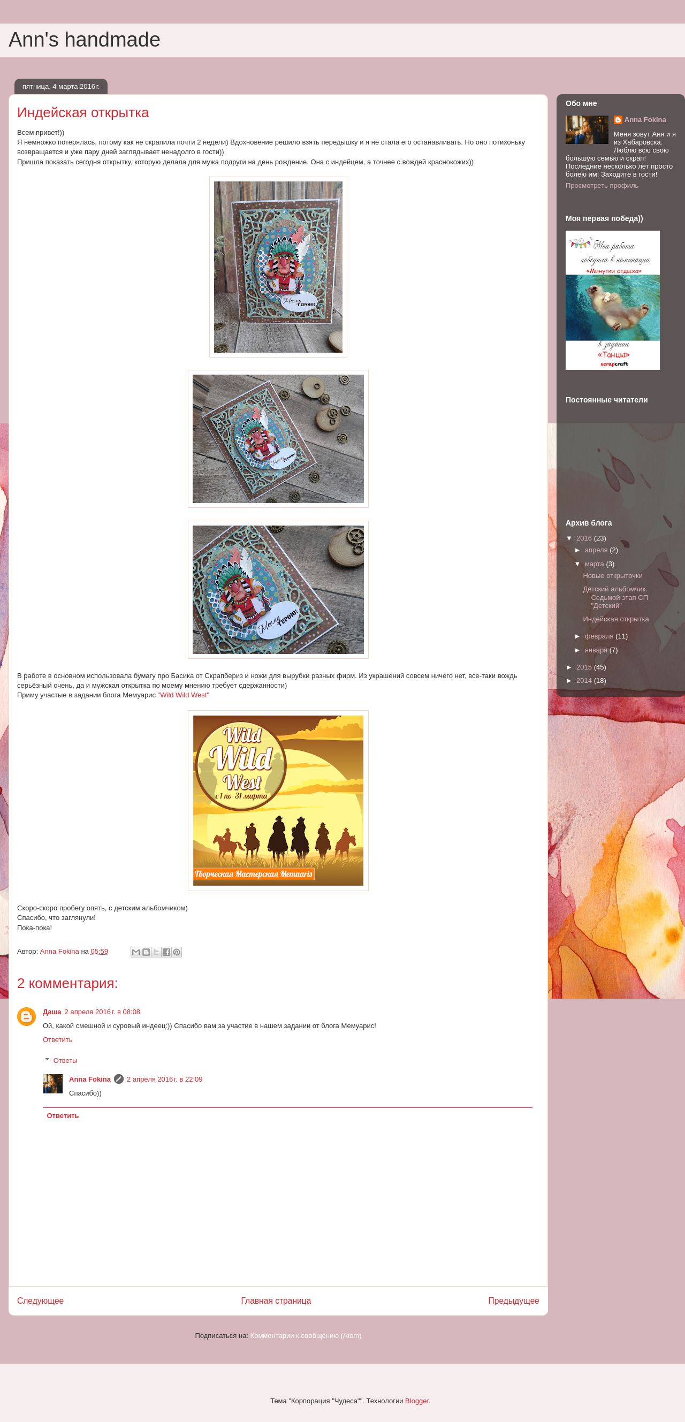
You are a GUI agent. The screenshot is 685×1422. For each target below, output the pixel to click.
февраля (600, 636)
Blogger (417, 1401)
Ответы (66, 1060)
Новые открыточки (612, 576)
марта (595, 564)
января (597, 650)
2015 (585, 667)
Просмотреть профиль (602, 185)
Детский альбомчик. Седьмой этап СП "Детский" (615, 597)
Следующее (40, 1300)
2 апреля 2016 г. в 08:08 (103, 1012)
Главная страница (276, 1300)
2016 (585, 538)
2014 (585, 680)
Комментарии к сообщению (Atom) (306, 1336)
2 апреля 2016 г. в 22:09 (165, 1079)
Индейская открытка (616, 619)
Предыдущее (514, 1300)
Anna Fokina (90, 1079)
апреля (597, 550)
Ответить (58, 1040)
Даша (52, 1012)
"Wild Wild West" (183, 695)
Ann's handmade (85, 39)
